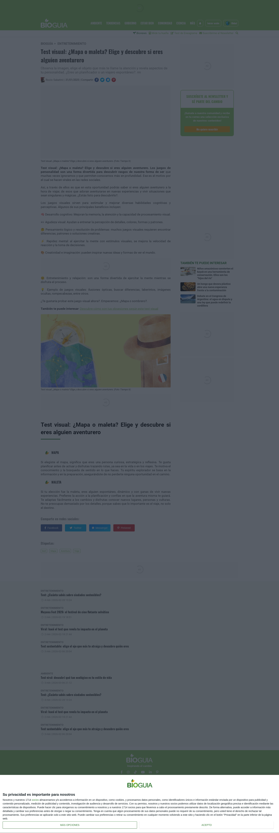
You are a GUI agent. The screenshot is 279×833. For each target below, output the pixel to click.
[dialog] (139, 804)
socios (35, 800)
